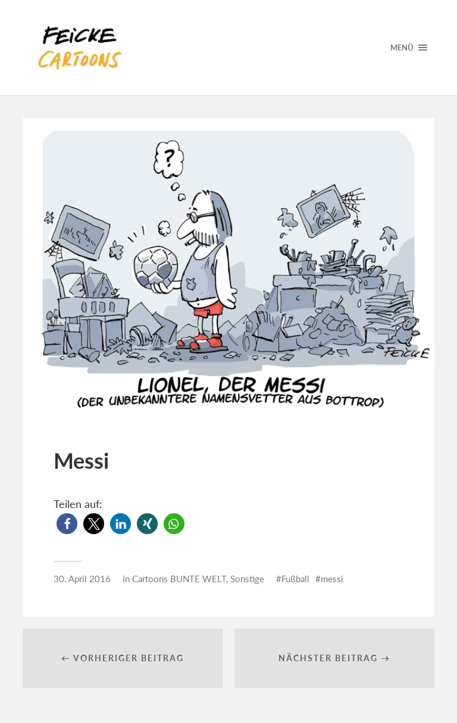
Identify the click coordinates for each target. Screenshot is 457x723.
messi (332, 578)
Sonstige (247, 578)
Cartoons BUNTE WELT (179, 578)
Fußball (295, 578)
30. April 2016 (82, 578)
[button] (67, 523)
